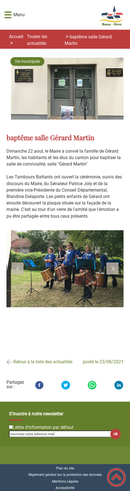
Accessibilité (65, 488)
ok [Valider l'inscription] (115, 434)
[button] (8, 14)
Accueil (16, 36)
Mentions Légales (65, 481)
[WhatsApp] (92, 385)
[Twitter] (65, 385)
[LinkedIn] (119, 385)
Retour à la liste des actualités (42, 361)
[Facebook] (39, 385)
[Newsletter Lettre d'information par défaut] (11, 427)
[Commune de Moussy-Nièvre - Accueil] (75, 14)
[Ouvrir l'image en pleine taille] (69, 89)
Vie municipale (27, 61)
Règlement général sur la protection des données (65, 475)
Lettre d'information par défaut (43, 427)
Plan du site (65, 468)
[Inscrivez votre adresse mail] (62, 434)
